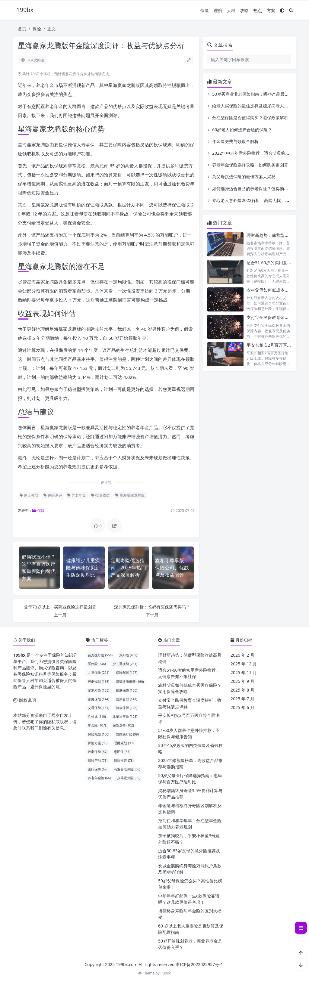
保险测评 (52, 495)
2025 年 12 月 (244, 664)
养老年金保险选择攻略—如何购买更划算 (250, 165)
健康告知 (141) (126, 699)
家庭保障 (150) (126, 690)
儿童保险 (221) (98, 673)
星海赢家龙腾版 (130, 495)
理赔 (218, 10)
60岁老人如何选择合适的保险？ (242, 129)
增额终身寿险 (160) (130, 682)
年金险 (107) (97, 725)
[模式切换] (282, 10)
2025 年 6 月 (242, 707)
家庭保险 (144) (98, 699)
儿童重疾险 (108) (125, 716)
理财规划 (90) (123, 743)
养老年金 (76, 495)
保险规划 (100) (98, 734)
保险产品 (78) (97, 760)
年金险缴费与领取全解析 (235, 141)
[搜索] (291, 10)
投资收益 (100, 495)
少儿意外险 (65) (128, 778)
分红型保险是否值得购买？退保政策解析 (250, 117)
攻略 (244, 10)
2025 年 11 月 (244, 672)
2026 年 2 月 (242, 655)
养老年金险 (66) (99, 778)
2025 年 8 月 (242, 690)
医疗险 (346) (97, 664)
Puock (166, 973)
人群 (231, 10)
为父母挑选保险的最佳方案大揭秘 (244, 176)
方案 (271, 10)
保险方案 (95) (97, 743)
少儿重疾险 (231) (125, 664)
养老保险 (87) (97, 752)
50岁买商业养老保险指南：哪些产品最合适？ (254, 94)
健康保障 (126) (126, 708)
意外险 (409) (128, 655)
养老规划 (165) (98, 682)
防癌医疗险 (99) (127, 734)
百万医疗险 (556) (100, 655)
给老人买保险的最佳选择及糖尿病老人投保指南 (256, 106)
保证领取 (29, 495)
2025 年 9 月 (242, 681)
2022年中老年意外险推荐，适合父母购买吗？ (255, 153)
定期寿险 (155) (98, 690)
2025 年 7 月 (242, 699)
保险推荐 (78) (123, 760)
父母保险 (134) (98, 708)
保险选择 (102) (123, 725)
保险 (204, 10)
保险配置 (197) (126, 673)
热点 (257, 10)
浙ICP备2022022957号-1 (199, 964)
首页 (22, 29)
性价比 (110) (97, 716)
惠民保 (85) (122, 752)
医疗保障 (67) (97, 769)
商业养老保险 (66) (127, 769)
